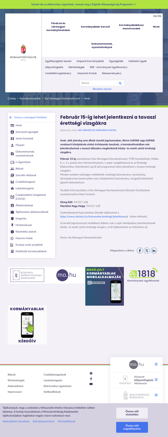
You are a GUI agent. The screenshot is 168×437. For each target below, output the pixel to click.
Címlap (12, 98)
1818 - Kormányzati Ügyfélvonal (109, 67)
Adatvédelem (15, 386)
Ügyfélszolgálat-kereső (58, 61)
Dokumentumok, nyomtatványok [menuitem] (102, 45)
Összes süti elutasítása (132, 413)
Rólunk (12, 374)
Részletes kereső (102, 89)
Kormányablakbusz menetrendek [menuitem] (131, 26)
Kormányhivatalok (23, 51)
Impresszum (15, 392)
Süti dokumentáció (43, 421)
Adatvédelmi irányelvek (16, 421)
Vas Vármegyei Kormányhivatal (62, 98)
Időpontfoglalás (54, 67)
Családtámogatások (58, 73)
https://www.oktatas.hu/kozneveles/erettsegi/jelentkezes (94, 216)
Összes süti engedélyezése (132, 427)
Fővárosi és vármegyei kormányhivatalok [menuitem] (61, 26)
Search (120, 84)
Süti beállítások (66, 421)
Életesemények (112, 73)
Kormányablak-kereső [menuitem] (95, 26)
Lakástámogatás (53, 380)
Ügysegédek (116, 61)
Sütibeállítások (52, 392)
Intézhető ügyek (137, 61)
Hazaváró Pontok (87, 73)
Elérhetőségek (77, 67)
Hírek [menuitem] (156, 26)
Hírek (87, 98)
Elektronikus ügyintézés (58, 386)
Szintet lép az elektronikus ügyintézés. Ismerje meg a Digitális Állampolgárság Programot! (84, 4)
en (159, 16)
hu (155, 16)
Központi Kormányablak (90, 61)
